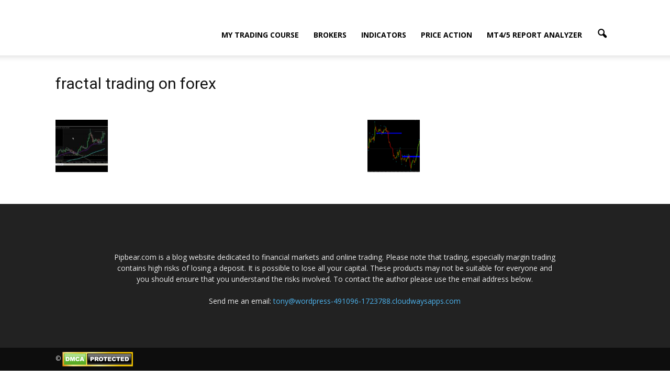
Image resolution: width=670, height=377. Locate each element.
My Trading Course (260, 35)
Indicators (383, 35)
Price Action (446, 35)
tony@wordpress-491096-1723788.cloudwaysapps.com (367, 301)
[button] (602, 34)
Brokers (330, 35)
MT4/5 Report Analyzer (534, 35)
